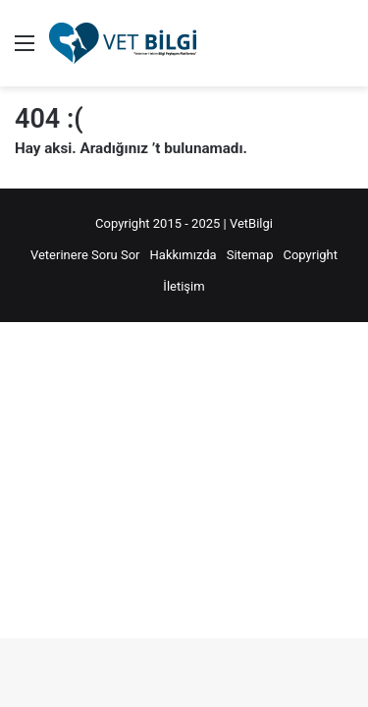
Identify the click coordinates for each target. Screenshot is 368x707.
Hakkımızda (183, 254)
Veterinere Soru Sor (85, 254)
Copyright (310, 254)
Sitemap (250, 254)
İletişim (183, 286)
